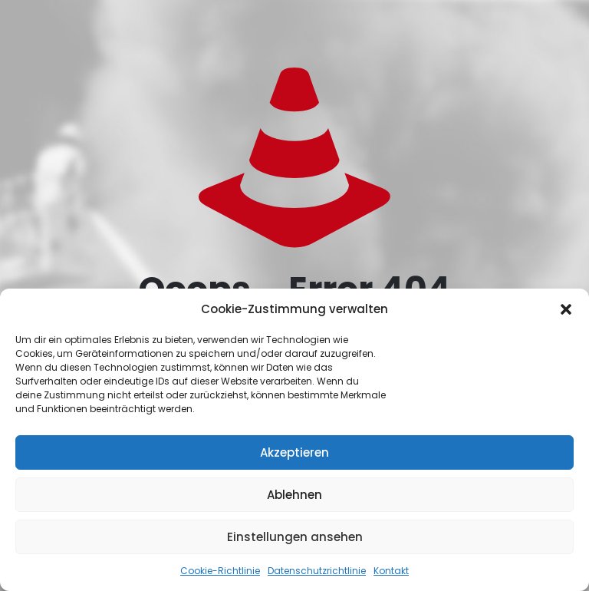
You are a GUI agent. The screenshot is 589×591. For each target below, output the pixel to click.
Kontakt (391, 570)
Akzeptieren (294, 452)
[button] (566, 309)
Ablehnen (294, 495)
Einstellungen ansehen (295, 537)
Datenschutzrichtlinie (317, 570)
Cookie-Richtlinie (220, 570)
